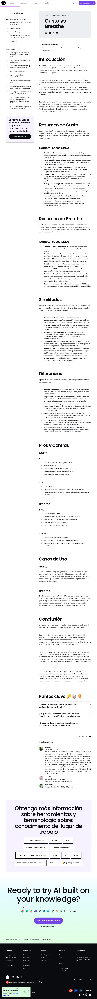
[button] (13, 3)
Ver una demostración (87, 3)
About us (61, 957)
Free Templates (63, 971)
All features (9, 963)
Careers (61, 955)
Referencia (13, 940)
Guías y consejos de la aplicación (29, 940)
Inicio (7, 940)
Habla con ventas (20, 137)
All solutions (9, 966)
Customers (26, 957)
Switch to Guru (63, 968)
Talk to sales (80, 955)
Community (26, 966)
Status (43, 957)
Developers (27, 963)
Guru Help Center (46, 955)
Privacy (34, 993)
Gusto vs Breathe (46, 940)
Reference (26, 960)
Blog (24, 968)
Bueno (26, 992)
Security (43, 960)
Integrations (9, 960)
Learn (25, 955)
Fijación (46, 3)
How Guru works (11, 957)
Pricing (8, 955)
